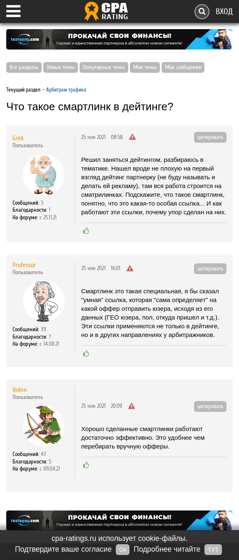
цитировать (210, 137)
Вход (224, 11)
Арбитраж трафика (66, 90)
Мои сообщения (183, 67)
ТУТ (213, 549)
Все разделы (24, 67)
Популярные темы (104, 67)
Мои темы (145, 67)
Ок (122, 549)
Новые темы (61, 67)
